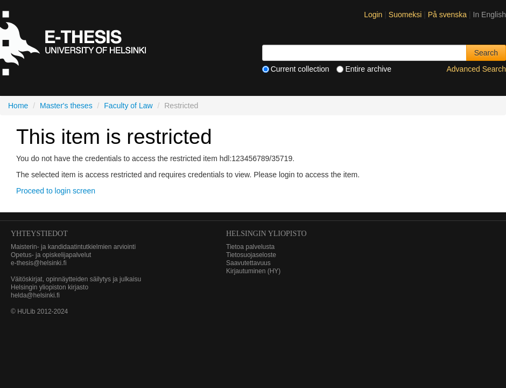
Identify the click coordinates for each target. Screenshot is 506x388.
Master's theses (66, 105)
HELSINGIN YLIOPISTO (266, 234)
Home (18, 105)
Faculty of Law (128, 105)
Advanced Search (476, 69)
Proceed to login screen (55, 190)
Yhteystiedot (39, 234)
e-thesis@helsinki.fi (39, 263)
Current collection (295, 69)
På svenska (448, 14)
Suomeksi (406, 14)
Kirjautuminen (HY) (253, 271)
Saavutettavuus (248, 263)
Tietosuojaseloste (251, 255)
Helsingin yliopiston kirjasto (49, 287)
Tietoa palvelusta (250, 247)
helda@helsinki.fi (35, 295)
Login (373, 14)
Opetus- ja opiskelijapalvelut (51, 255)
